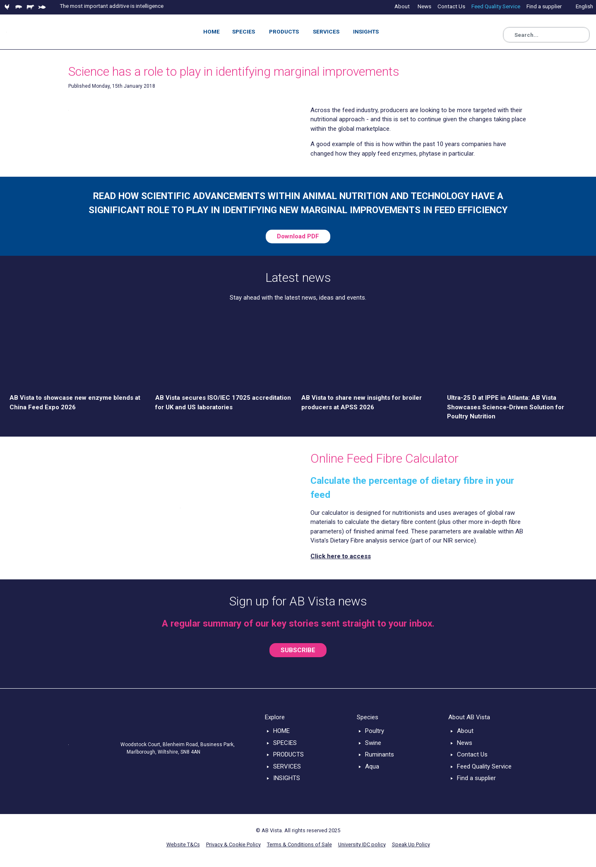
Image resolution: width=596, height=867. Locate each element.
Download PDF (298, 236)
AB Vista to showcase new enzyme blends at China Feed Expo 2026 (75, 402)
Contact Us (472, 754)
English (584, 6)
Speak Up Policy (411, 844)
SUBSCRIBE (298, 650)
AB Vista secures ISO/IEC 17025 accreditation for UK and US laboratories (223, 402)
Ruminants (379, 754)
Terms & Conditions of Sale (299, 844)
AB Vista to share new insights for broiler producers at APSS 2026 (361, 402)
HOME (281, 731)
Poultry (374, 731)
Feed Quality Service (484, 766)
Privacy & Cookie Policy (233, 844)
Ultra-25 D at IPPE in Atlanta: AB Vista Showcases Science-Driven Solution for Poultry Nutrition (505, 407)
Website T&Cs (183, 844)
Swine (373, 743)
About (465, 731)
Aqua (372, 766)
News (464, 743)
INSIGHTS (286, 778)
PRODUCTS (288, 754)
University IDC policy (362, 844)
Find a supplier (476, 778)
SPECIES (285, 743)
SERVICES (287, 766)
